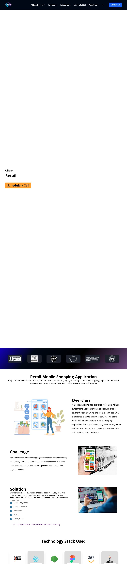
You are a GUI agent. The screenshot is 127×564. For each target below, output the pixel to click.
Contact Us (115, 5)
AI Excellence (37, 5)
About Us (93, 5)
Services (51, 5)
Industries (64, 5)
